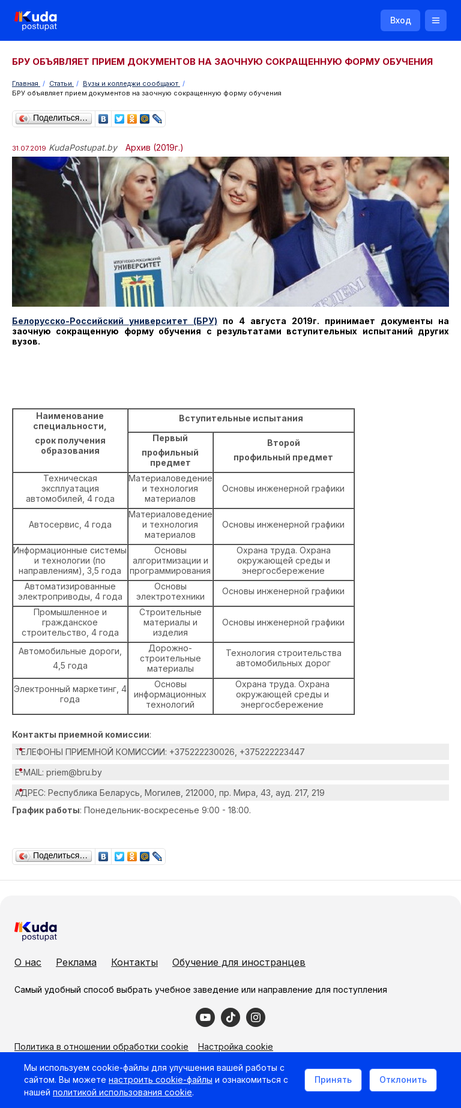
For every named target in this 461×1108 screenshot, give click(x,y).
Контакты (134, 962)
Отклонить (403, 1079)
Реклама (76, 962)
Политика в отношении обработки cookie (101, 1046)
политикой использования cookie (122, 1092)
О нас (27, 962)
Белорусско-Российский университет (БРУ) (114, 321)
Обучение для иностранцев (239, 962)
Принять (333, 1079)
